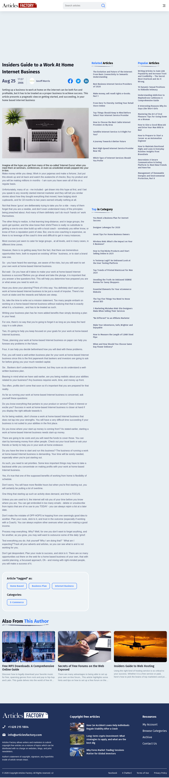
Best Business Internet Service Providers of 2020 (112, 85)
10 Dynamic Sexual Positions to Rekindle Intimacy (151, 88)
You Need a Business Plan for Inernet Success (110, 219)
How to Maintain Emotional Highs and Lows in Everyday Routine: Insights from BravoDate (151, 150)
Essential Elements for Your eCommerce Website (112, 290)
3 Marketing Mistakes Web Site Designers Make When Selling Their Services (112, 309)
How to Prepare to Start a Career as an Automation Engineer (150, 138)
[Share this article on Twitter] (78, 81)
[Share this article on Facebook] (70, 81)
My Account (150, 724)
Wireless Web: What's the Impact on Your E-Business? (112, 242)
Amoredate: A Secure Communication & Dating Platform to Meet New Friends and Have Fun (152, 164)
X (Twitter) (127, 773)
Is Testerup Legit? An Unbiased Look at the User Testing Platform (111, 261)
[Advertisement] (84, 34)
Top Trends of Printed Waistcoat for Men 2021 (113, 271)
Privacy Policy (160, 773)
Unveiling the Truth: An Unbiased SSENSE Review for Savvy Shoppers (112, 281)
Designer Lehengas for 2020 (106, 227)
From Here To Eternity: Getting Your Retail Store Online (113, 104)
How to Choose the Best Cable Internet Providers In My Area (111, 123)
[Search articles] (103, 5)
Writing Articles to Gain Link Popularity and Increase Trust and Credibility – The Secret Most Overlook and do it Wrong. (152, 76)
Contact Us (150, 743)
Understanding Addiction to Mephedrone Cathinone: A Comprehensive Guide (151, 98)
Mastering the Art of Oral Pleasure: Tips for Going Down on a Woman (152, 117)
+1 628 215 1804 (15, 727)
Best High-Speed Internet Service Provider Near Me (113, 149)
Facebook (112, 773)
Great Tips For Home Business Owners (111, 234)
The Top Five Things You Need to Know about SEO (111, 300)
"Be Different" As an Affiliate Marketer (111, 318)
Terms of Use (143, 773)
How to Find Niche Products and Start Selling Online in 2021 (111, 252)
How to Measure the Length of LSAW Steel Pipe (113, 335)
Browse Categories (155, 731)
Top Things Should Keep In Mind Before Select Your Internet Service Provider (112, 114)
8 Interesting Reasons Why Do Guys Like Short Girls (152, 107)
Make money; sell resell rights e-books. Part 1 (111, 94)
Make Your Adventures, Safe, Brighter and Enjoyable (113, 326)
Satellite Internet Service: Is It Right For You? (112, 133)
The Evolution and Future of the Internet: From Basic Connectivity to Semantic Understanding (112, 74)
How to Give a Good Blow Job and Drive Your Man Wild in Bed (152, 127)
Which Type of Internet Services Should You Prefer (112, 159)
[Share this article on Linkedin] (86, 81)
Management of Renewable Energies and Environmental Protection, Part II (151, 176)
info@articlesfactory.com (22, 735)
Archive (147, 737)
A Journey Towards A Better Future (109, 141)
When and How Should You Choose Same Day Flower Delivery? (112, 345)
